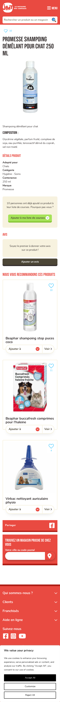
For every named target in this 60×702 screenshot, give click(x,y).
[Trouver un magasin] (50, 556)
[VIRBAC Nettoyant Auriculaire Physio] (30, 475)
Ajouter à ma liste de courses (30, 218)
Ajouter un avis (30, 262)
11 (52, 367)
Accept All (30, 678)
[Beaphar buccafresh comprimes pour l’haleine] (30, 395)
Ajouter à (21, 350)
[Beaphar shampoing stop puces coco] (30, 315)
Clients (8, 602)
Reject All (30, 695)
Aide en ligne (13, 620)
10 (52, 287)
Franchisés (11, 611)
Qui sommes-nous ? (18, 593)
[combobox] (30, 19)
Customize (30, 686)
